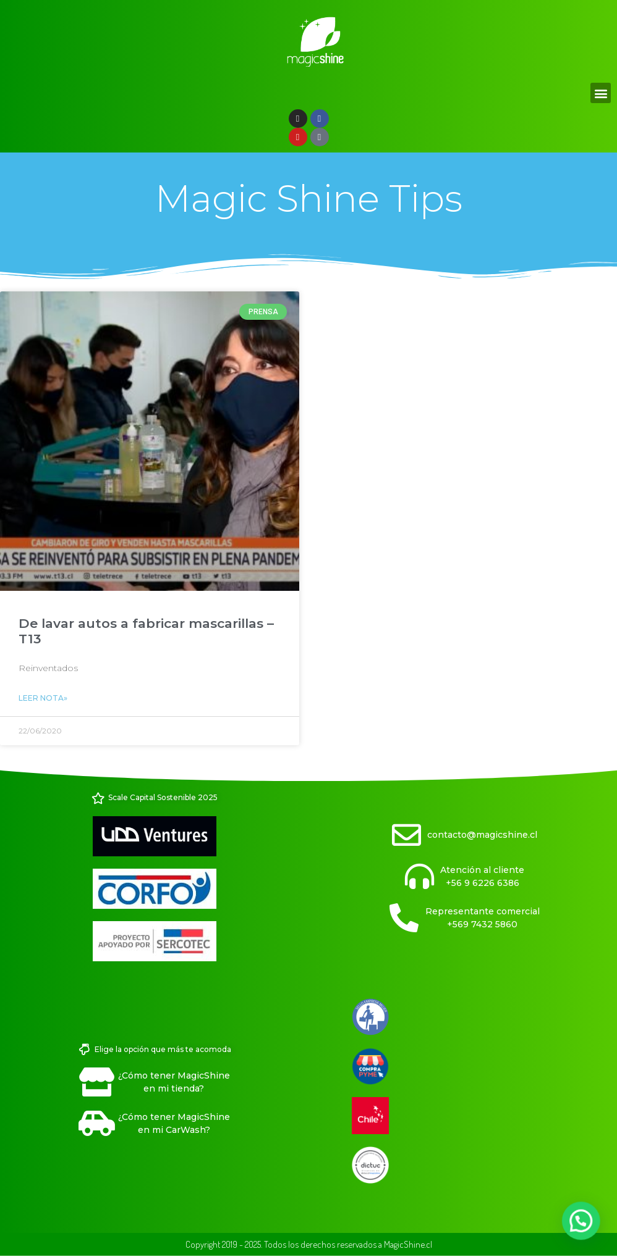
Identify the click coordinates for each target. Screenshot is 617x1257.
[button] (600, 93)
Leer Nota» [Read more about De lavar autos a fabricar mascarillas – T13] (43, 698)
